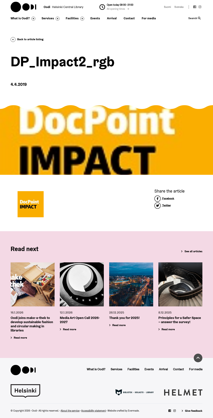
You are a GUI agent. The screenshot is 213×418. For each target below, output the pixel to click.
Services (48, 18)
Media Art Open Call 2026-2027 (80, 319)
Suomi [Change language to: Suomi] (167, 7)
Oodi (24, 7)
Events (95, 18)
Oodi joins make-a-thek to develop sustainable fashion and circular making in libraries (32, 324)
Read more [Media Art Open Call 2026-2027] (69, 329)
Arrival (112, 18)
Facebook (164, 198)
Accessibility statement (93, 410)
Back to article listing (27, 39)
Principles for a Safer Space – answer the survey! (179, 319)
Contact (129, 18)
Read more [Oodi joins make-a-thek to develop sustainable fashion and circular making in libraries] (20, 337)
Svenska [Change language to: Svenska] (178, 7)
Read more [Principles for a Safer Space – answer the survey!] (168, 329)
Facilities (72, 18)
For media (149, 18)
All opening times (118, 8)
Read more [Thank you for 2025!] (119, 325)
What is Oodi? (20, 18)
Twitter (162, 205)
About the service (70, 410)
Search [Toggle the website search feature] (194, 18)
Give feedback (193, 411)
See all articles (193, 251)
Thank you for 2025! (124, 317)
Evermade (133, 410)
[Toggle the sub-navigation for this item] (32, 19)
